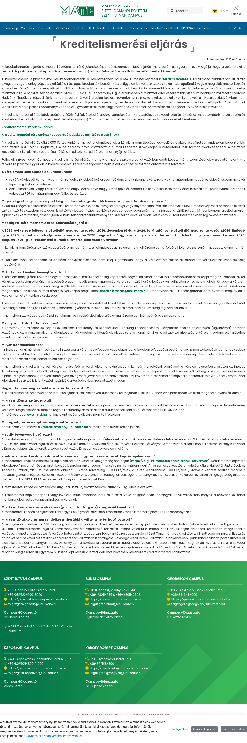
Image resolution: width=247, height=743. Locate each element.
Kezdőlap (12, 28)
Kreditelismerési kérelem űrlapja (27, 127)
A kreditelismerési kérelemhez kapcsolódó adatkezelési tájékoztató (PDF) (60, 135)
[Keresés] (189, 10)
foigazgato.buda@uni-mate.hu (112, 604)
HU (224, 11)
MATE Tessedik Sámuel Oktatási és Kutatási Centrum (40, 628)
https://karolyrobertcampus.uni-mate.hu (120, 668)
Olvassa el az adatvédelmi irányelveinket (54, 736)
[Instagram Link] (234, 28)
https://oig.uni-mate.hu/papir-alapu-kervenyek (169, 461)
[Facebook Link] (229, 28)
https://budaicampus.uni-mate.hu (115, 599)
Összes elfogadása (204, 729)
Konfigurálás (179, 729)
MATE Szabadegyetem (196, 28)
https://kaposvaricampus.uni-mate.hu (37, 668)
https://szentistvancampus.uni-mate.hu (38, 599)
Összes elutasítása (233, 729)
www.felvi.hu (36, 414)
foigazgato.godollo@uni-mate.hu (32, 604)
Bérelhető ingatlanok (164, 28)
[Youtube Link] (239, 28)
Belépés (236, 11)
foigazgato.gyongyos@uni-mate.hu (115, 673)
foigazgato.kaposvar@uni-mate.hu (34, 673)
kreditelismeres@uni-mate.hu (123, 291)
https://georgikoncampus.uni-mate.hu (200, 599)
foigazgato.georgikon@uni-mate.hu (198, 604)
